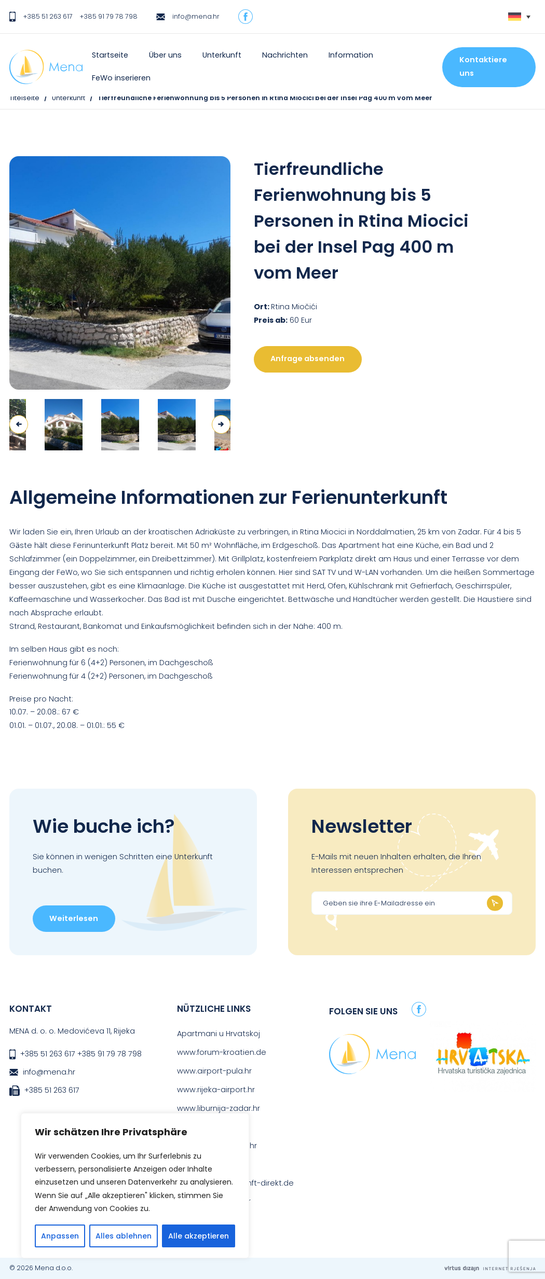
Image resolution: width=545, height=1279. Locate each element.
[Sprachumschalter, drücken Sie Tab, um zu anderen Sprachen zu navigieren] (519, 17)
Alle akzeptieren (198, 1236)
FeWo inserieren (121, 78)
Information (351, 55)
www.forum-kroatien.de (221, 1052)
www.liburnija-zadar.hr (218, 1108)
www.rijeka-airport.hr (216, 1089)
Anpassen (60, 1236)
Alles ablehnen (124, 1236)
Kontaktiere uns (483, 66)
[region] (135, 1185)
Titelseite (24, 97)
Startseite (110, 55)
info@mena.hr (196, 16)
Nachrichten (285, 55)
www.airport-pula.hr (214, 1071)
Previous (18, 424)
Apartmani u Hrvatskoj (218, 1033)
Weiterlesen (73, 918)
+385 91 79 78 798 (108, 16)
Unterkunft (221, 55)
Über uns (165, 55)
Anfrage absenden (307, 358)
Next (221, 424)
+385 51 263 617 (48, 16)
